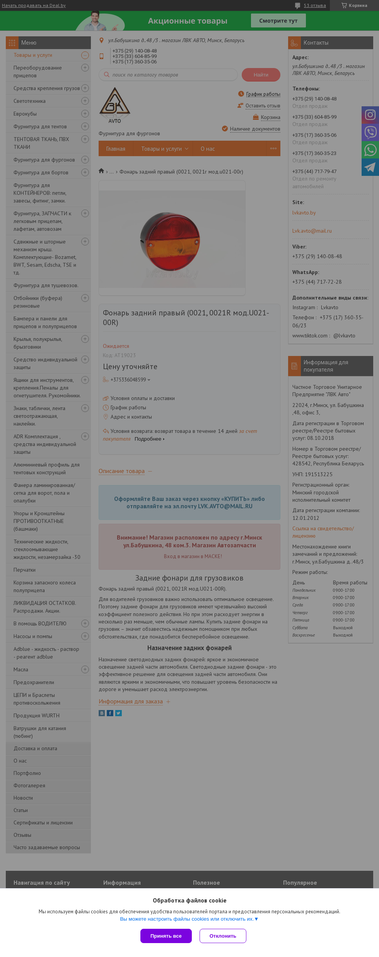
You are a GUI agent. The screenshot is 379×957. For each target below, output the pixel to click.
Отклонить (223, 936)
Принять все (166, 936)
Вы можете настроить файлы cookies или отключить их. (187, 919)
